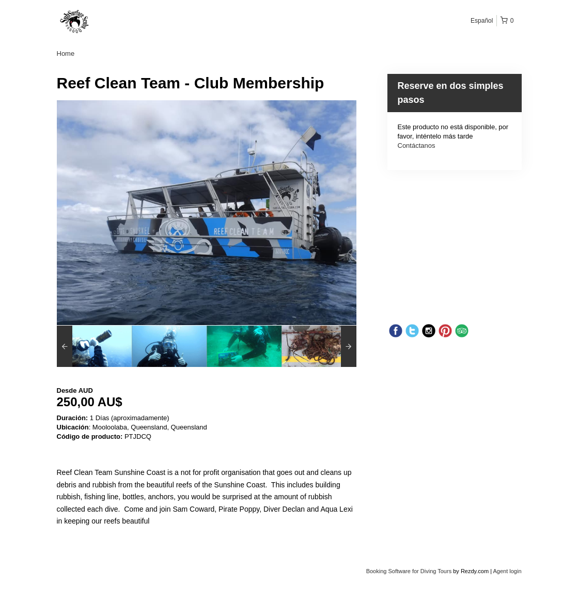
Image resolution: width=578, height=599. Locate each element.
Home (66, 53)
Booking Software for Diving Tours (410, 571)
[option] (94, 346)
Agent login (507, 571)
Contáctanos (416, 145)
